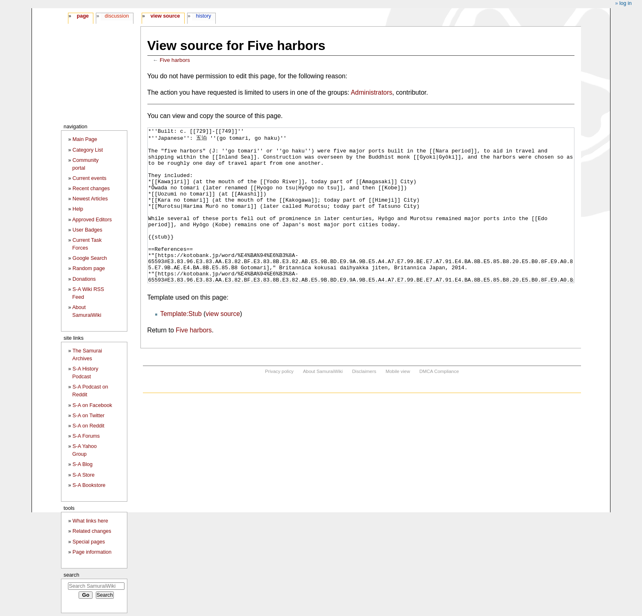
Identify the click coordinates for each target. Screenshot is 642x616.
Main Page (84, 139)
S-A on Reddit (88, 426)
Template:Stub (180, 344)
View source (165, 16)
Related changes (91, 531)
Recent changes (91, 188)
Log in (625, 3)
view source (223, 344)
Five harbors (175, 60)
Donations (84, 279)
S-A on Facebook (92, 405)
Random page (88, 268)
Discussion (117, 16)
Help (77, 209)
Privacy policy (279, 402)
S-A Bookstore (89, 485)
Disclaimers (364, 402)
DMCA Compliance (439, 402)
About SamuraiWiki (323, 402)
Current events (89, 178)
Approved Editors (92, 220)
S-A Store (83, 475)
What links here (90, 521)
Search (71, 575)
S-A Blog (82, 464)
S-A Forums (85, 436)
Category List (87, 150)
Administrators (371, 92)
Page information (91, 552)
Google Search (89, 258)
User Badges (87, 230)
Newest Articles (90, 199)
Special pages (88, 542)
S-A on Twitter (88, 415)
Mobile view (398, 402)
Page (82, 16)
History (203, 16)
